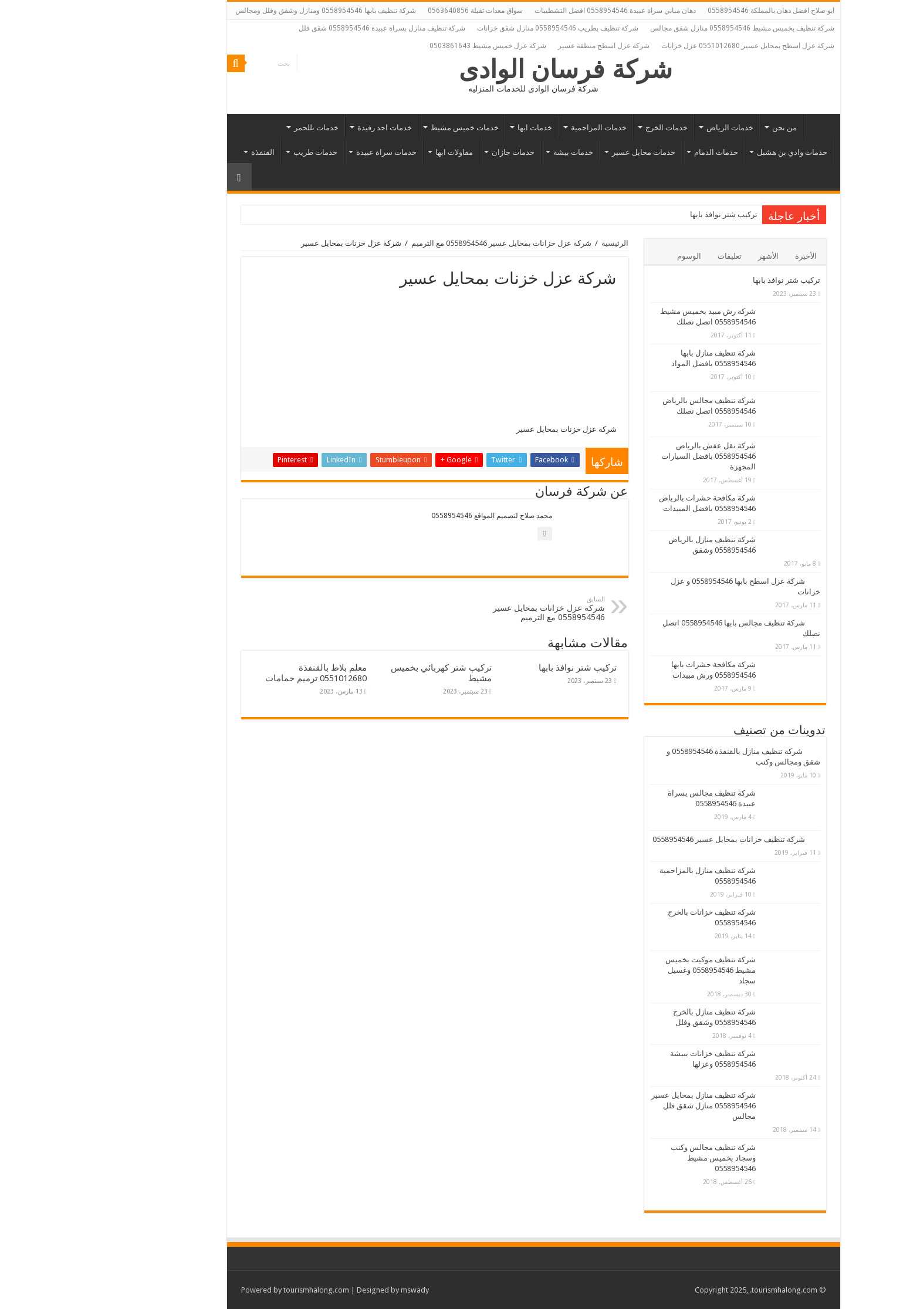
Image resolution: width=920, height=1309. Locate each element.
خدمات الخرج (593, 127)
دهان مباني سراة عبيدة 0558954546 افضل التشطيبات (542, 10)
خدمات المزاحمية (525, 127)
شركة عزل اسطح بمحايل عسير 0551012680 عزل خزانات (674, 46)
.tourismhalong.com (710, 1290)
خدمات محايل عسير (570, 152)
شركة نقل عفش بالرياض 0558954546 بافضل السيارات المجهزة (635, 456)
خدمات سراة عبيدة (313, 152)
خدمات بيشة (500, 152)
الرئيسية (745, 126)
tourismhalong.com (243, 1290)
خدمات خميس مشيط (391, 127)
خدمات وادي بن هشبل (719, 152)
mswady (341, 1290)
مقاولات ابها (381, 152)
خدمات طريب (242, 152)
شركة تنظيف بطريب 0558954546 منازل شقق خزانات (484, 28)
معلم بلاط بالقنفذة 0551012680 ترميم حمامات (242, 673)
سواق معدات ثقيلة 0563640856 (401, 10)
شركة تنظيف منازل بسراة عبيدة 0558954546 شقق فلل (308, 28)
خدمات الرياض (656, 127)
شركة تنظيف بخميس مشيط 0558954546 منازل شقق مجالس (669, 28)
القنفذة (189, 152)
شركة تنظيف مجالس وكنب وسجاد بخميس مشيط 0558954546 (639, 1158)
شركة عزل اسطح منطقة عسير (530, 46)
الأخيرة (732, 256)
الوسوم (616, 256)
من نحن (711, 127)
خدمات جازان (439, 152)
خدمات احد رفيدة (311, 127)
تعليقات (656, 256)
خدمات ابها (461, 127)
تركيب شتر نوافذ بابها (651, 214)
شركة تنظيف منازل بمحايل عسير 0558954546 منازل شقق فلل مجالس (630, 1106)
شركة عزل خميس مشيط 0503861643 (414, 46)
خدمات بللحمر (243, 127)
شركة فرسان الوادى (492, 69)
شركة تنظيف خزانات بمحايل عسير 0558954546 (655, 839)
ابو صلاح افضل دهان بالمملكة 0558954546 (697, 10)
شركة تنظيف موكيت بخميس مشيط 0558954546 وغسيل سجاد (637, 970)
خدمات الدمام (643, 152)
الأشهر (695, 256)
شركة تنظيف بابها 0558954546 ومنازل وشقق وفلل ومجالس (252, 10)
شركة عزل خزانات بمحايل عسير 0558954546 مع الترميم (428, 243)
